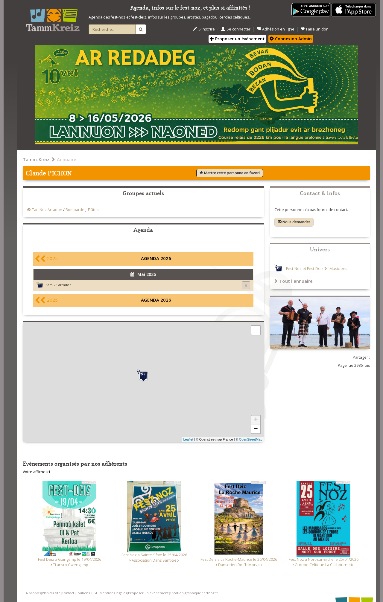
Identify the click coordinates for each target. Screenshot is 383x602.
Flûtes (93, 209)
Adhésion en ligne (275, 29)
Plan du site (51, 593)
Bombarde (75, 209)
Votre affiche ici (36, 471)
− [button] (256, 428)
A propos (33, 593)
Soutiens (82, 593)
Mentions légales (113, 593)
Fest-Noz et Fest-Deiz (304, 268)
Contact (68, 593)
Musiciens (338, 268)
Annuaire (66, 159)
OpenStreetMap (250, 439)
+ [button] (256, 419)
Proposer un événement (148, 593)
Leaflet (188, 439)
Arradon (65, 284)
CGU (94, 593)
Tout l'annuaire (293, 281)
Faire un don (315, 29)
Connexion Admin (291, 39)
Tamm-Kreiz (36, 159)
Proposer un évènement (237, 39)
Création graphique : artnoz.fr (194, 593)
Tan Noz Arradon (47, 209)
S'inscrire (204, 29)
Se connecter (235, 29)
